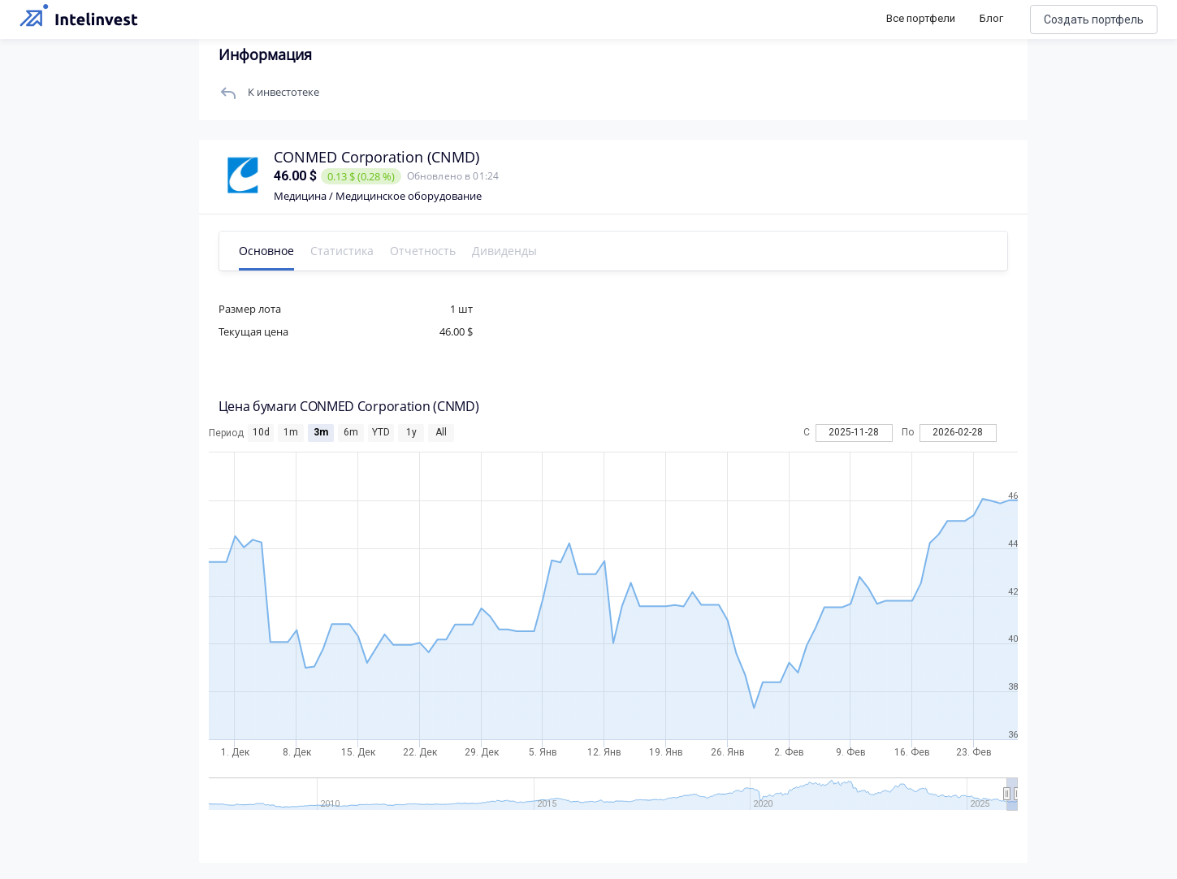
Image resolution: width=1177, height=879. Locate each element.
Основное (266, 250)
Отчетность (423, 250)
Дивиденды (504, 250)
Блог (991, 18)
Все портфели (920, 18)
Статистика (342, 250)
